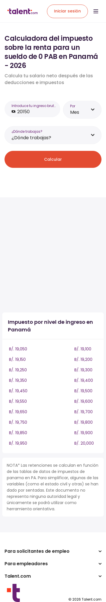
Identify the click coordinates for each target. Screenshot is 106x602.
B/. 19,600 (83, 401)
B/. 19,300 (83, 370)
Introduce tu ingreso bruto (34, 105)
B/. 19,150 (17, 359)
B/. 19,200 (83, 359)
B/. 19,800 (83, 422)
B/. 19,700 (83, 412)
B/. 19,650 (18, 412)
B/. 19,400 (83, 380)
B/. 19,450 (18, 391)
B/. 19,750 (18, 422)
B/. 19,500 (83, 391)
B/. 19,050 (18, 349)
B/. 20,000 (84, 443)
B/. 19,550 (18, 401)
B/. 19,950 (18, 443)
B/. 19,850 (18, 433)
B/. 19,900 (83, 433)
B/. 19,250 (18, 370)
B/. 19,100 (82, 349)
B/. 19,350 (18, 380)
